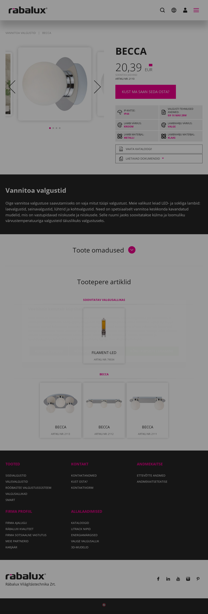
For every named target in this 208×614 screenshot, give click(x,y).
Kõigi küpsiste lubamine (151, 327)
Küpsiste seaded (49, 327)
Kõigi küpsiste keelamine (96, 327)
